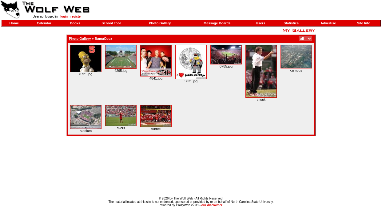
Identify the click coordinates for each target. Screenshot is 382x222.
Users (260, 23)
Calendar (44, 23)
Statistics (291, 23)
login (64, 16)
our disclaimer (211, 205)
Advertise (328, 23)
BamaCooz (103, 38)
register (76, 16)
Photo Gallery (160, 23)
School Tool (111, 23)
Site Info (363, 23)
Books (75, 23)
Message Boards (217, 23)
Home (14, 23)
